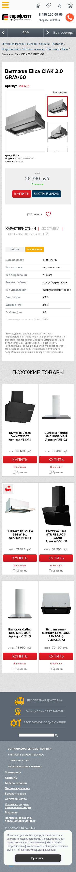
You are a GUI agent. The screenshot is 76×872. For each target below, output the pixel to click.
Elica (65, 49)
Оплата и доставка (17, 788)
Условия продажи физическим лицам (18, 805)
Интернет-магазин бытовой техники (26, 44)
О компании (13, 772)
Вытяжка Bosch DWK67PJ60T (20, 434)
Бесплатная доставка (44, 700)
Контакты (11, 777)
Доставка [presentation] (50, 228)
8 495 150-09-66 (51, 14)
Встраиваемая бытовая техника (23, 49)
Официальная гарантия (45, 711)
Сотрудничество (16, 799)
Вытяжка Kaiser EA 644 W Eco (20, 532)
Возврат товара (15, 793)
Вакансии (11, 812)
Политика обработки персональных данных (20, 819)
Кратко (15, 249)
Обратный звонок (69, 17)
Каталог (57, 44)
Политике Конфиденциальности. (37, 849)
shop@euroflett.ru (49, 20)
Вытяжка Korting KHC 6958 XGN (20, 631)
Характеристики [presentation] (20, 228)
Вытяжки (53, 49)
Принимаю (37, 858)
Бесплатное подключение (45, 722)
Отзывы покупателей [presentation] (28, 234)
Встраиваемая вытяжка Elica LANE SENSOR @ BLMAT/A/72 (56, 635)
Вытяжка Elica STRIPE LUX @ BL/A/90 (56, 534)
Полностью (34, 249)
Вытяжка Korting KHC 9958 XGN (56, 434)
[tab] (22, 229)
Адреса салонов (16, 783)
